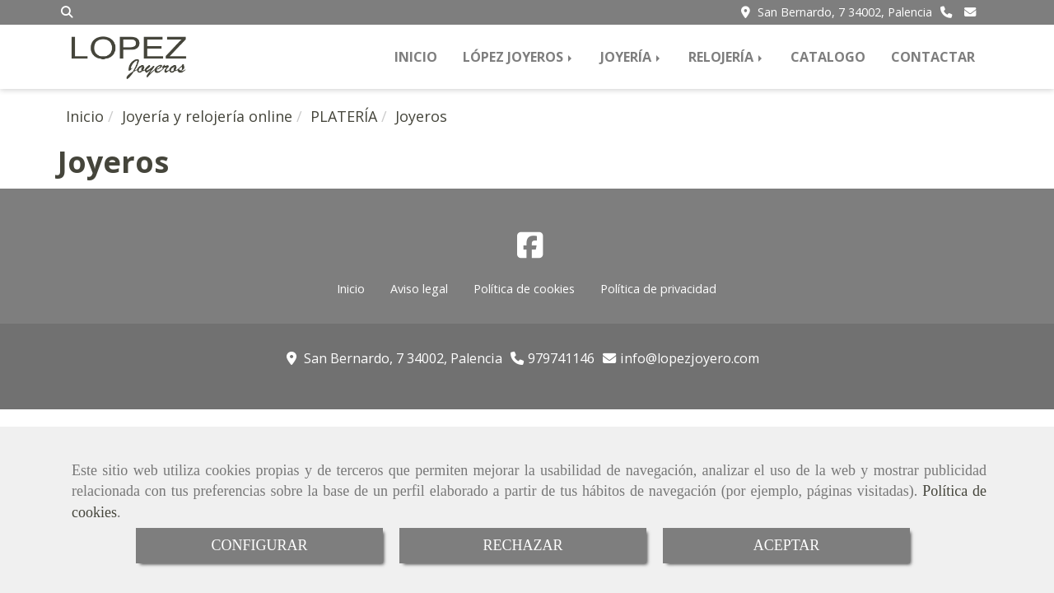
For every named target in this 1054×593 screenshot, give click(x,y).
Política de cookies (524, 288)
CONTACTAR (933, 57)
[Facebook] (530, 250)
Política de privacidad (658, 288)
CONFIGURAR (259, 545)
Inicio (351, 288)
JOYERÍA (631, 57)
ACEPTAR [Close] (786, 545)
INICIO (415, 57)
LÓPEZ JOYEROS (519, 57)
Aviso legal (419, 288)
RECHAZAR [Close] (522, 545)
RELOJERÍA (726, 57)
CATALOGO (827, 57)
